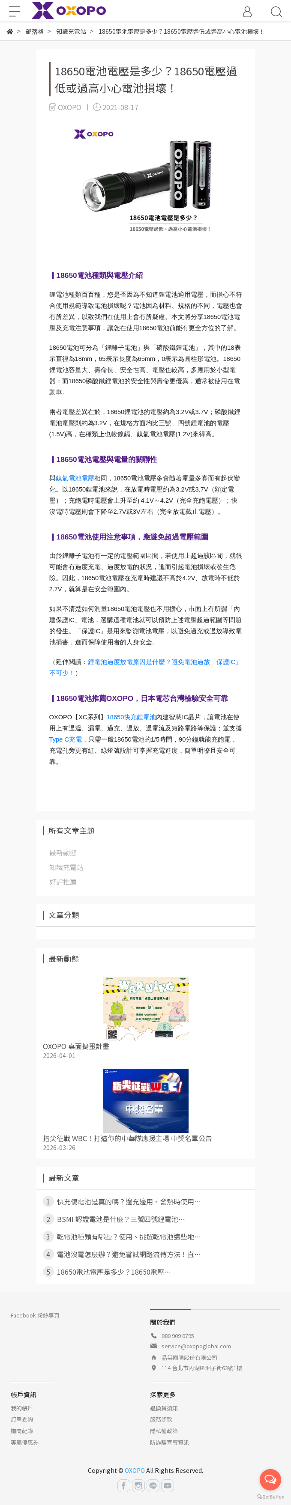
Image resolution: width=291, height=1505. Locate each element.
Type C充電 (65, 739)
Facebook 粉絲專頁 (35, 1315)
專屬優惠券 (25, 1442)
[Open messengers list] (270, 1479)
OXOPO (135, 1470)
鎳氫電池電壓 (75, 478)
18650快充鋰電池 (131, 717)
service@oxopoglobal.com (196, 1346)
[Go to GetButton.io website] (270, 1496)
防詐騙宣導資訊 (169, 1442)
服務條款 (161, 1419)
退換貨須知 (164, 1408)
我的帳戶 (22, 1408)
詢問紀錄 (22, 1431)
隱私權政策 (164, 1431)
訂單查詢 (22, 1419)
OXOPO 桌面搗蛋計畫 (76, 1046)
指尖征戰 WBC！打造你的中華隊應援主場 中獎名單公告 (127, 1138)
